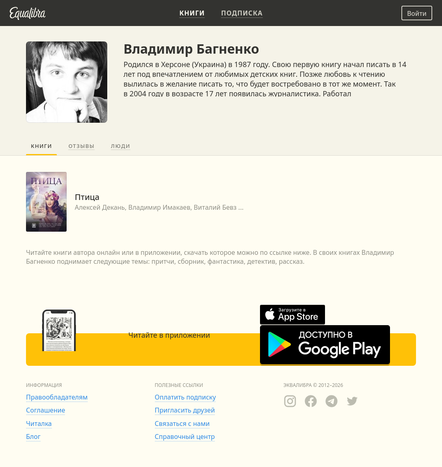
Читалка (39, 423)
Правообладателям (57, 397)
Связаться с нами (182, 423)
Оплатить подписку (185, 397)
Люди (120, 146)
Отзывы (81, 146)
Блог (33, 436)
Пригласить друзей (185, 410)
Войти (417, 13)
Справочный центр (185, 436)
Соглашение (45, 410)
